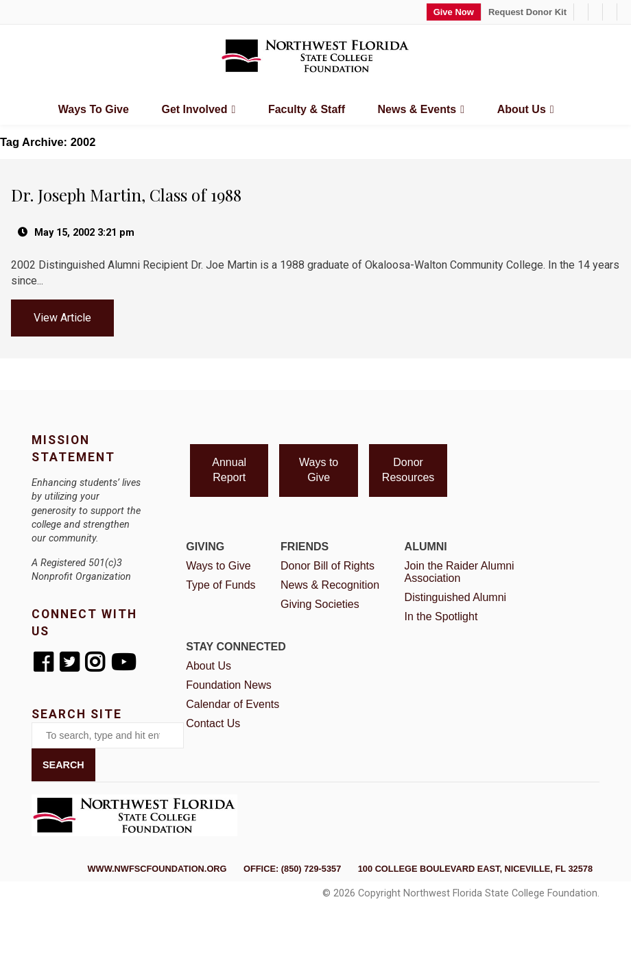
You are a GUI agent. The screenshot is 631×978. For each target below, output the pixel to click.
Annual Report (229, 469)
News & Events (421, 107)
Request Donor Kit (527, 12)
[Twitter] (624, 12)
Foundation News (229, 685)
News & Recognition (330, 585)
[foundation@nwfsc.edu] (595, 12)
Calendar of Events (232, 704)
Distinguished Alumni (456, 597)
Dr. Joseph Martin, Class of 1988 (126, 195)
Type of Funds (220, 585)
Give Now (453, 12)
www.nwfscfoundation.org (157, 869)
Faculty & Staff (306, 109)
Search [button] (63, 764)
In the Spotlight (441, 616)
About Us (525, 107)
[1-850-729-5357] (581, 12)
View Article (62, 317)
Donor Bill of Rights (327, 566)
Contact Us (213, 723)
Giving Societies (320, 604)
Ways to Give (93, 109)
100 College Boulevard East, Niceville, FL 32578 (475, 869)
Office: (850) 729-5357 (292, 869)
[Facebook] (610, 12)
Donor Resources (408, 469)
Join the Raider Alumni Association (459, 572)
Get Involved (198, 107)
